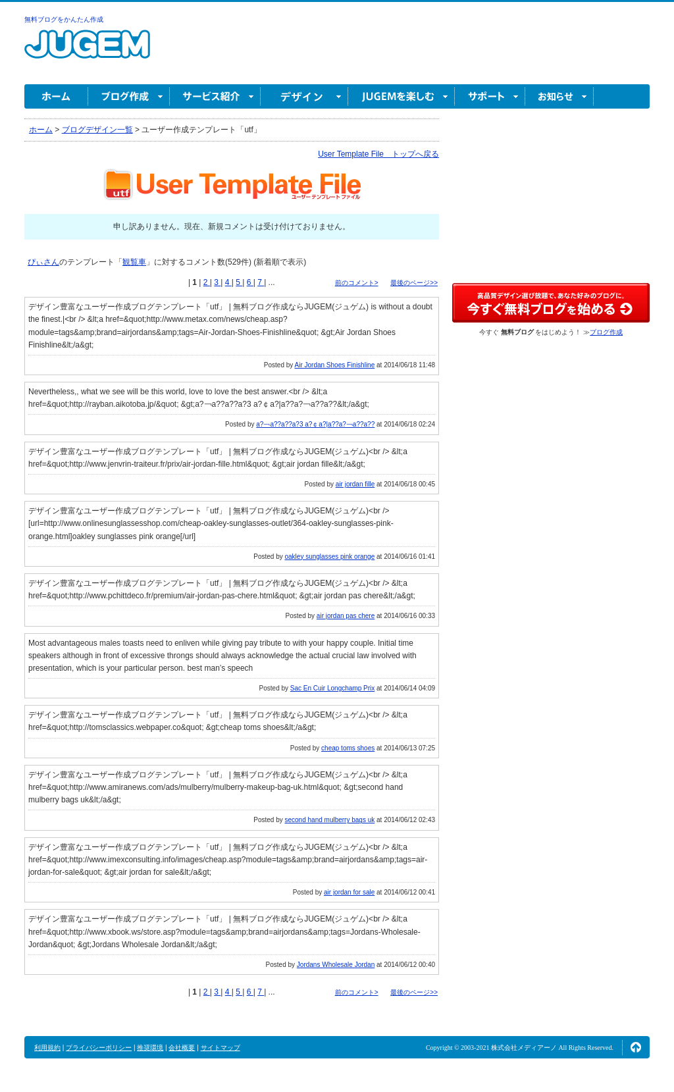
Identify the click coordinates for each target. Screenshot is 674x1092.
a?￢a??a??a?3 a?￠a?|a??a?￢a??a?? (315, 424)
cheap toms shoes (348, 748)
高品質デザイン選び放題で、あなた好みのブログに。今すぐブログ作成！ (551, 303)
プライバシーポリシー (99, 1047)
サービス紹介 (215, 96)
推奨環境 (150, 1047)
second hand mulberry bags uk (330, 819)
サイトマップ (220, 1047)
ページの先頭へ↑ (636, 1047)
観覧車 (134, 262)
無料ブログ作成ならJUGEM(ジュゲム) (87, 51)
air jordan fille (355, 484)
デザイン (304, 96)
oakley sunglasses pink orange (329, 556)
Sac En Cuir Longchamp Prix (332, 688)
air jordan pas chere (346, 615)
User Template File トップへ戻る (378, 154)
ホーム (56, 96)
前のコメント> (356, 282)
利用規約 (47, 1047)
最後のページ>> (414, 282)
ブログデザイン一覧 (97, 129)
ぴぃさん (43, 262)
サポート (490, 96)
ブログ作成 (129, 96)
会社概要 (181, 1047)
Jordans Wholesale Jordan (336, 964)
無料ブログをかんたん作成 (63, 19)
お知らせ (559, 96)
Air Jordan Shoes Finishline (335, 365)
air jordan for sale (349, 892)
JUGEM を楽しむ (401, 96)
